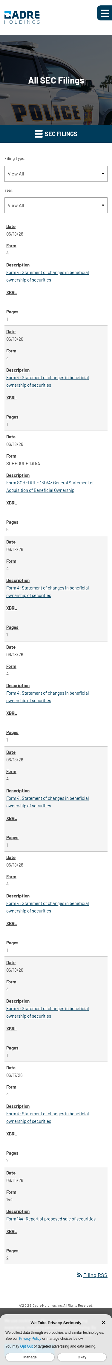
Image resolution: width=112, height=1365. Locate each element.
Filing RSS (92, 1275)
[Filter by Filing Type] (56, 174)
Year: (9, 190)
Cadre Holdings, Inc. (48, 1305)
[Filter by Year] (56, 205)
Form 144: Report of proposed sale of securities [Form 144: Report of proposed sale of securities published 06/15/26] (51, 1218)
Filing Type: (15, 158)
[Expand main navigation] (104, 12)
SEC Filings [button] (56, 133)
